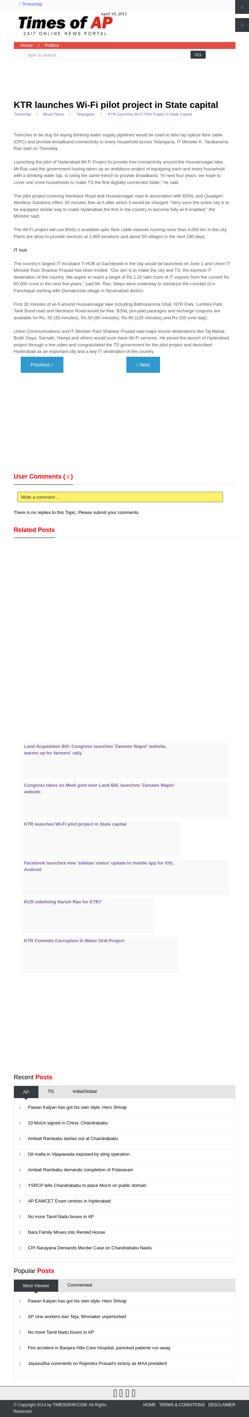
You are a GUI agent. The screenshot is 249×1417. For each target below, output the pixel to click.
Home (27, 45)
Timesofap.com (70, 1404)
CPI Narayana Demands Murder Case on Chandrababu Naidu (90, 1247)
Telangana (85, 114)
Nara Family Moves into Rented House (66, 1232)
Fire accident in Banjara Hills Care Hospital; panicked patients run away (99, 1347)
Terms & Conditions (182, 1404)
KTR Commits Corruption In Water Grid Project (74, 940)
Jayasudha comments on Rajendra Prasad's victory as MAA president (97, 1363)
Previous (42, 365)
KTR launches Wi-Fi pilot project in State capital (116, 105)
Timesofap (31, 4)
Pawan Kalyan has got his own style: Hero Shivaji (77, 1107)
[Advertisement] (72, 76)
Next (143, 365)
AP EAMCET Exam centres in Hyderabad (69, 1201)
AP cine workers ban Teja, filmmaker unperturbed (77, 1316)
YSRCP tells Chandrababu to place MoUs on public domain (87, 1185)
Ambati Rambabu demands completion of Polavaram (80, 1169)
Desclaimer (221, 1404)
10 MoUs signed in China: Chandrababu (68, 1122)
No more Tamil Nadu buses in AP (61, 1216)
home (149, 1404)
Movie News (53, 114)
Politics (52, 45)
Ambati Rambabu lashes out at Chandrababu (73, 1138)
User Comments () (43, 476)
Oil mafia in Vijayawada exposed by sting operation (79, 1154)
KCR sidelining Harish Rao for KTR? (63, 901)
